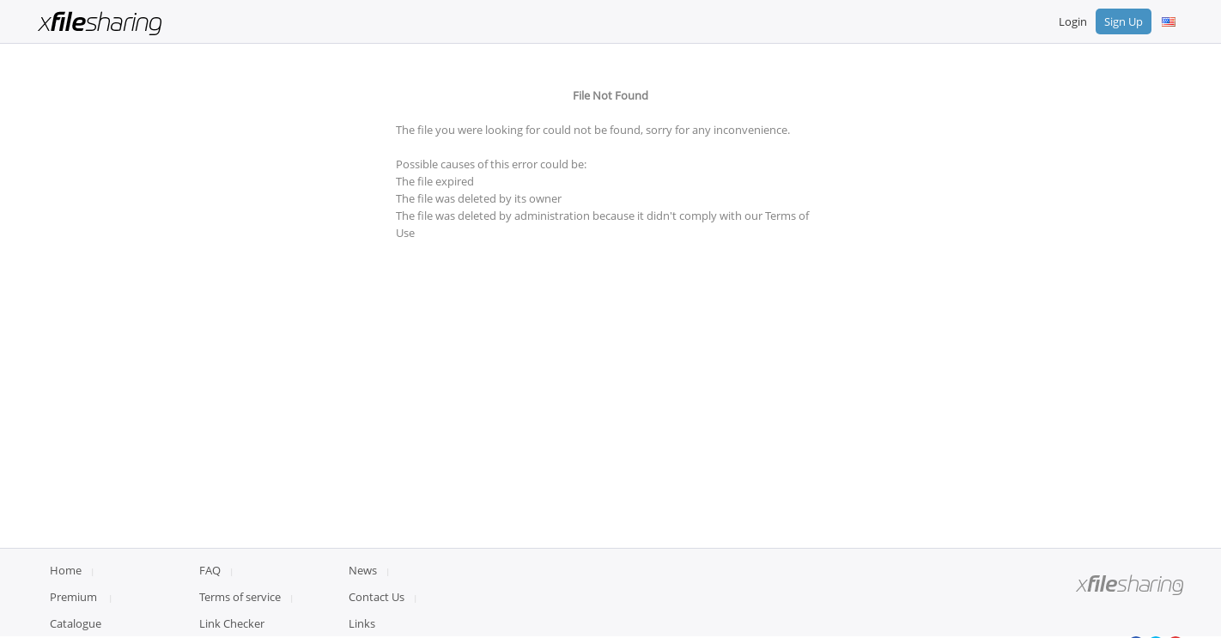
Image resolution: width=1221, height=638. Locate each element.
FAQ (210, 570)
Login (1073, 21)
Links (362, 623)
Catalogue (75, 623)
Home (66, 570)
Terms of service (240, 597)
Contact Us (376, 597)
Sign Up (1123, 21)
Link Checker (231, 623)
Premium (73, 597)
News (363, 570)
